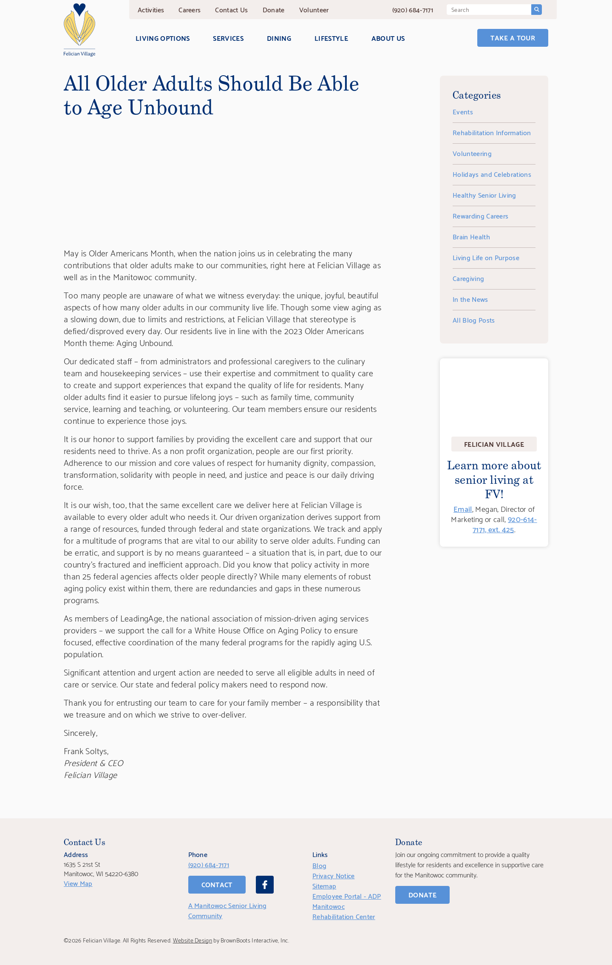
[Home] (79, 30)
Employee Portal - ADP (346, 895)
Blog (319, 865)
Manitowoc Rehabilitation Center (343, 911)
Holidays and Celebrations (492, 173)
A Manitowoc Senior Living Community (227, 910)
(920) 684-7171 (412, 9)
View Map (78, 882)
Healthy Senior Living (484, 194)
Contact (231, 9)
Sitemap (324, 885)
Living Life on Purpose (486, 257)
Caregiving (468, 278)
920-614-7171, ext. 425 (505, 523)
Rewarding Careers (480, 215)
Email (462, 508)
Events (463, 111)
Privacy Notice (333, 875)
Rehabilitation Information (492, 132)
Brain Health (471, 236)
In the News (470, 298)
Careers (189, 9)
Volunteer (314, 9)
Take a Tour (512, 37)
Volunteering (472, 153)
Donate (274, 9)
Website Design (192, 940)
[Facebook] (265, 885)
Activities (151, 9)
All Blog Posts (474, 319)
